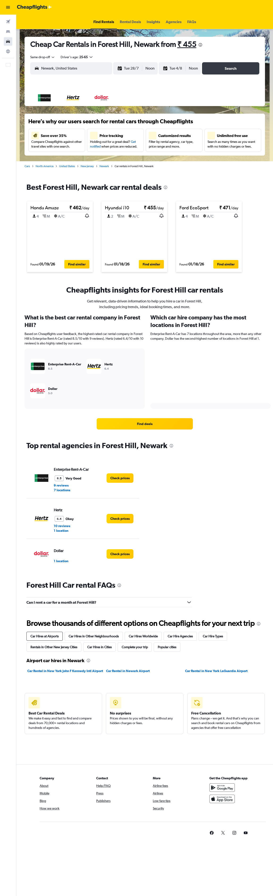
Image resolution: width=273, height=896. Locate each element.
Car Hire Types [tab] (213, 636)
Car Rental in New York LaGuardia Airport (216, 671)
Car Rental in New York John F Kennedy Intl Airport (65, 671)
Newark (104, 166)
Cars (27, 166)
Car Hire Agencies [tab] (180, 636)
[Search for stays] (8, 31)
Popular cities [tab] (167, 647)
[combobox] (42, 57)
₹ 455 (186, 44)
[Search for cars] (8, 41)
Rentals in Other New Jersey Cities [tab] (53, 647)
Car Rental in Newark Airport (128, 671)
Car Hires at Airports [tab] (44, 636)
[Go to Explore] (8, 51)
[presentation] (200, 45)
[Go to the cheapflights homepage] (34, 7)
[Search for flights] (8, 21)
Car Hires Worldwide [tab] (143, 636)
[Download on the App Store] (222, 799)
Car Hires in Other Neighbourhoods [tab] (94, 636)
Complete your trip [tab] (135, 647)
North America (45, 166)
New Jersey (87, 166)
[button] (8, 7)
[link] (145, 423)
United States (67, 166)
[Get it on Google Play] (222, 787)
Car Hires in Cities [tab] (99, 647)
